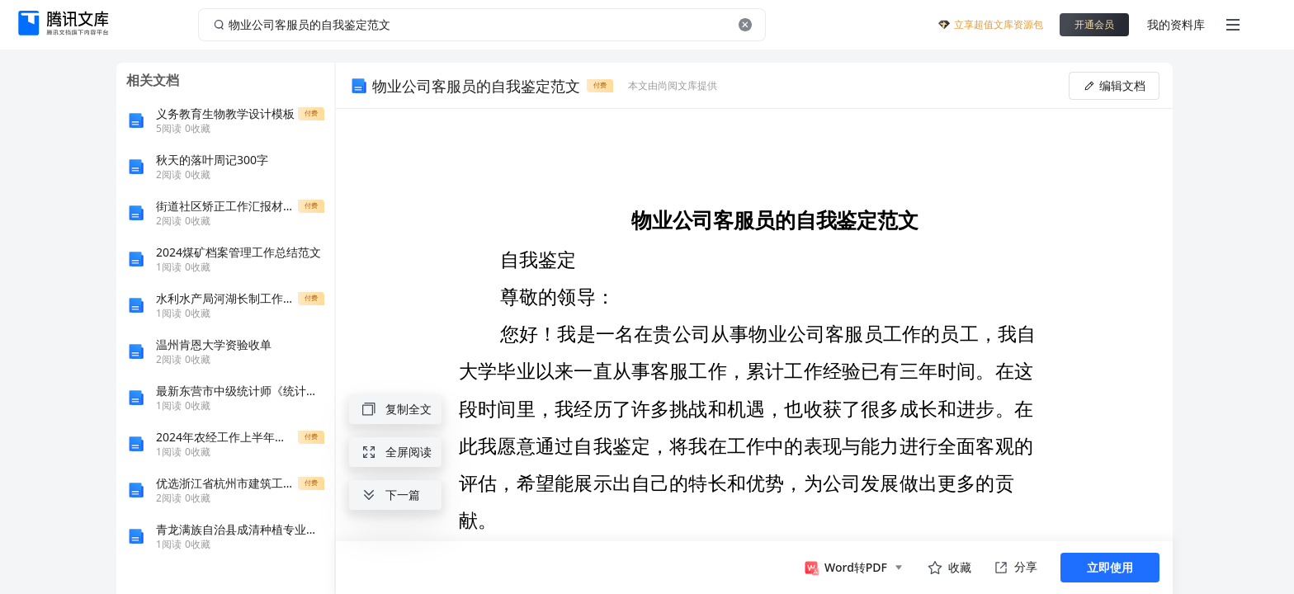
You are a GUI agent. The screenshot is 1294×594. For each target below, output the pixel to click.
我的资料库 (1176, 24)
